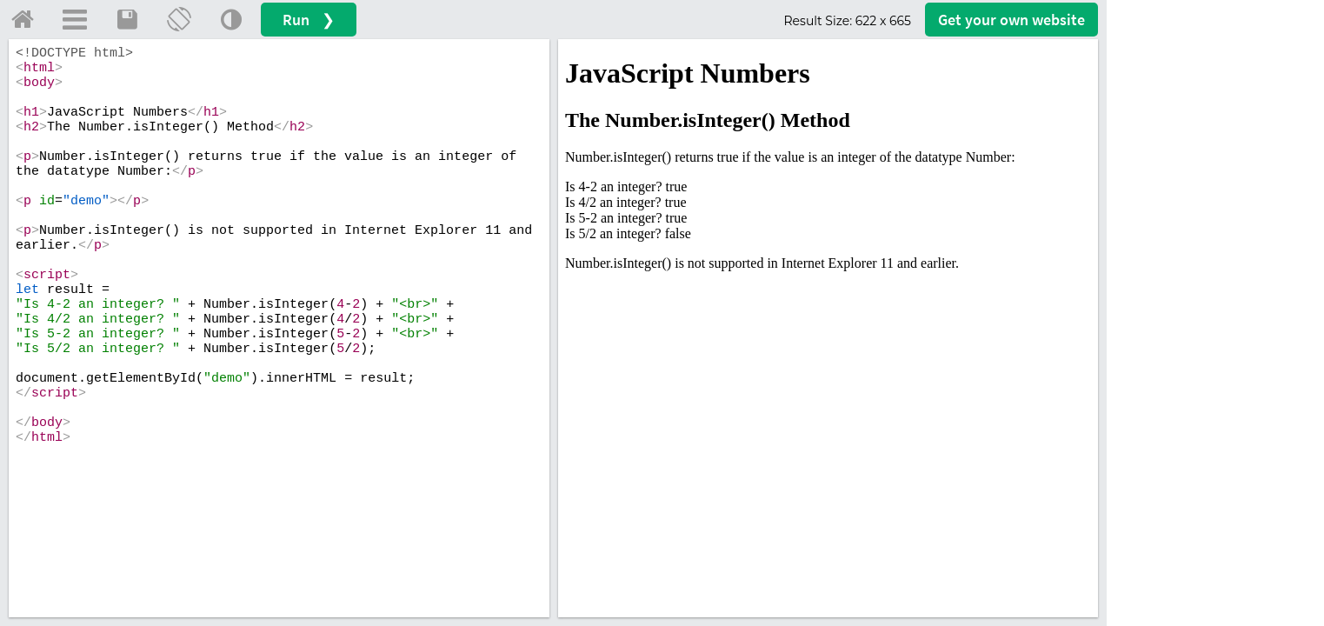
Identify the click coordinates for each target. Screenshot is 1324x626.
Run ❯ (309, 20)
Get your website (1011, 20)
